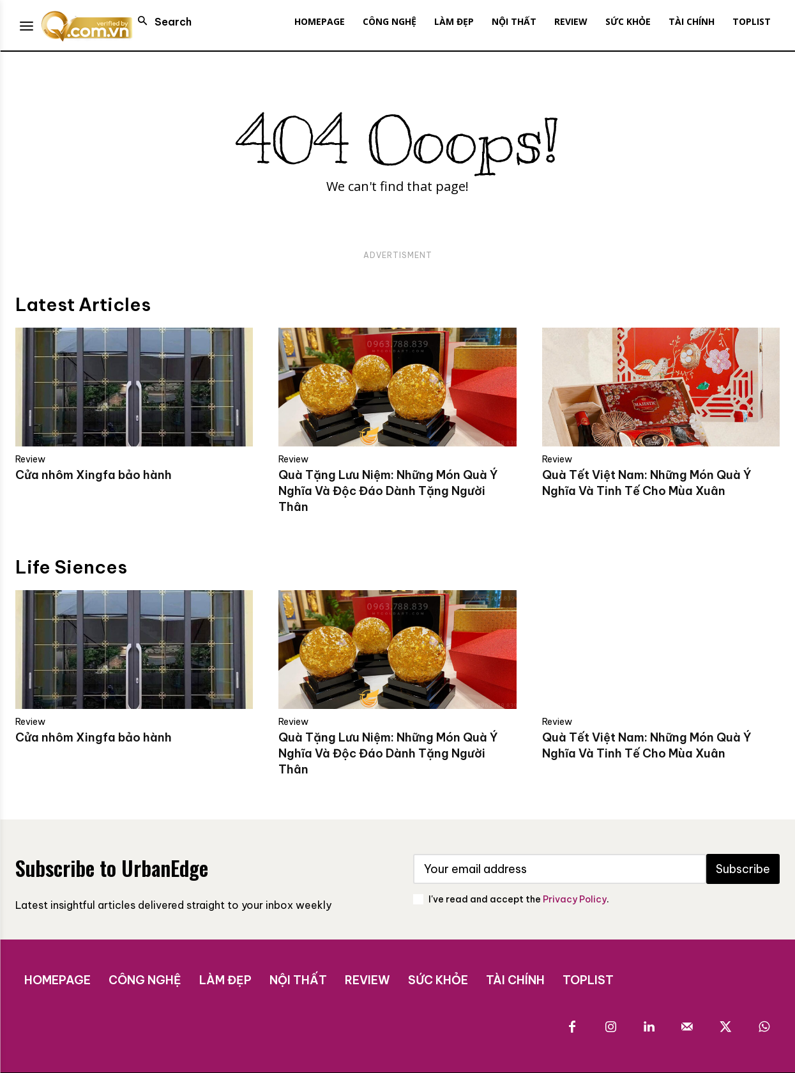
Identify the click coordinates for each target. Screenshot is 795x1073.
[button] (161, 22)
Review (30, 459)
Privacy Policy (575, 899)
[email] (560, 869)
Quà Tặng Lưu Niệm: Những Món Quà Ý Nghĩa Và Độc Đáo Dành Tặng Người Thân (388, 491)
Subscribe (743, 869)
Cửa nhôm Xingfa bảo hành (93, 475)
